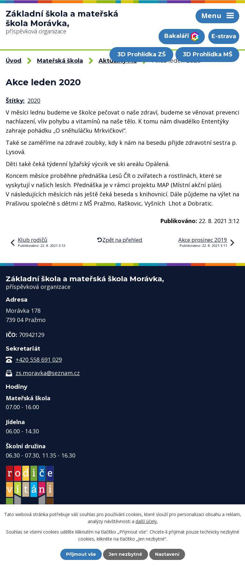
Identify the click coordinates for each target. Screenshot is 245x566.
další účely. (147, 521)
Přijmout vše (81, 554)
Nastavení (167, 554)
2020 (33, 100)
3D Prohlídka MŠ (207, 54)
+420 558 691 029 (39, 359)
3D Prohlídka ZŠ (141, 54)
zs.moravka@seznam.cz (48, 373)
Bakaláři (181, 36)
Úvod (13, 60)
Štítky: (15, 100)
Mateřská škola (60, 60)
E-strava (224, 36)
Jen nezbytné (125, 554)
